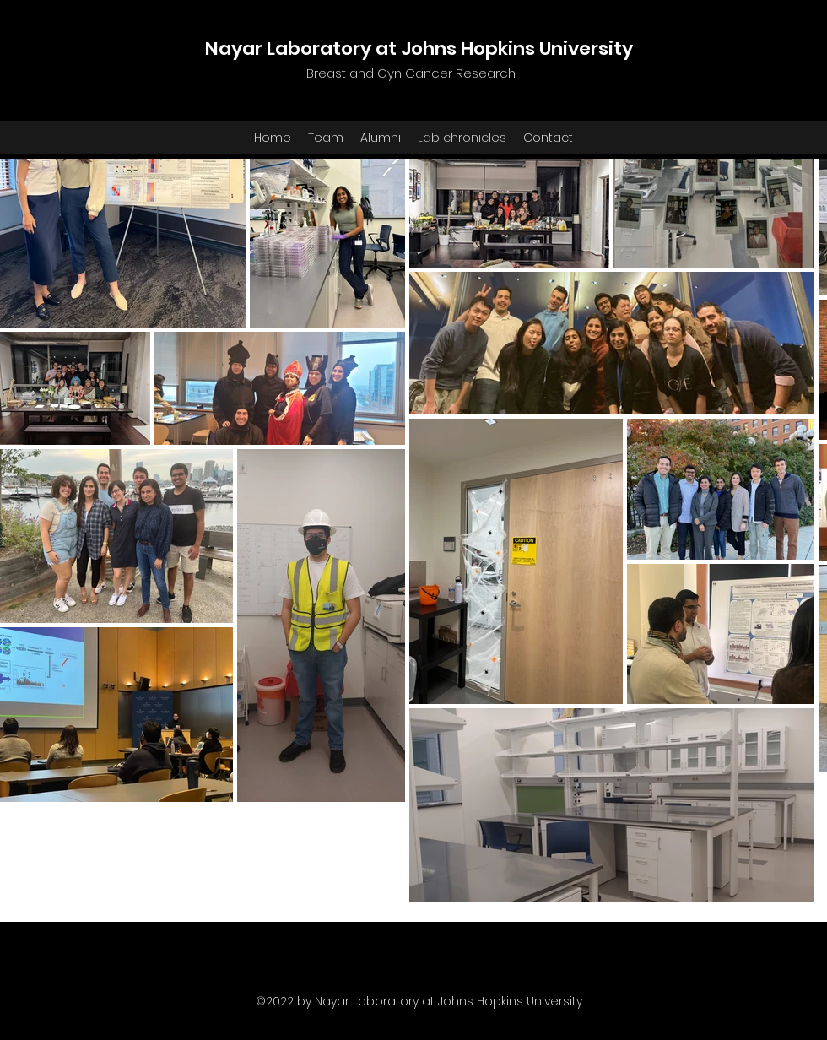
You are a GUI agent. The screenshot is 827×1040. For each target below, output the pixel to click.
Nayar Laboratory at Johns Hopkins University (419, 48)
